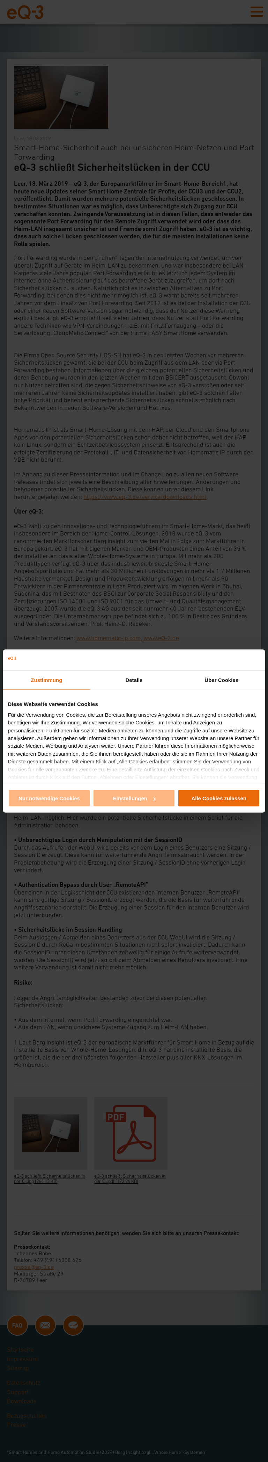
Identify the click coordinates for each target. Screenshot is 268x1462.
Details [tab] (133, 680)
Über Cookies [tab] (221, 680)
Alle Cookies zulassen (218, 798)
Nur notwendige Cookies (49, 798)
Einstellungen (134, 798)
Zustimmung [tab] (46, 680)
